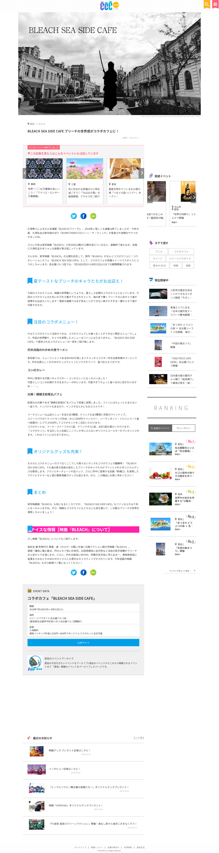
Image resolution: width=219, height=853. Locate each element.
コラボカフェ (181, 251)
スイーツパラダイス (180, 258)
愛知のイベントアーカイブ (59, 658)
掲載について (97, 847)
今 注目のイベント (160, 428)
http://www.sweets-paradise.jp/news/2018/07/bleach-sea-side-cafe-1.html (171, 116)
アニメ (158, 251)
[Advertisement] (83, 705)
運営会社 (141, 847)
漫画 (188, 265)
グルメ (41, 124)
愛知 (32, 124)
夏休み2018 (159, 265)
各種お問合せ (113, 847)
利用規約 (128, 847)
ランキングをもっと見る (179, 570)
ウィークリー (183, 428)
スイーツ (157, 258)
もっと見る (139, 737)
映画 (175, 265)
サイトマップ (80, 847)
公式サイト (83, 642)
